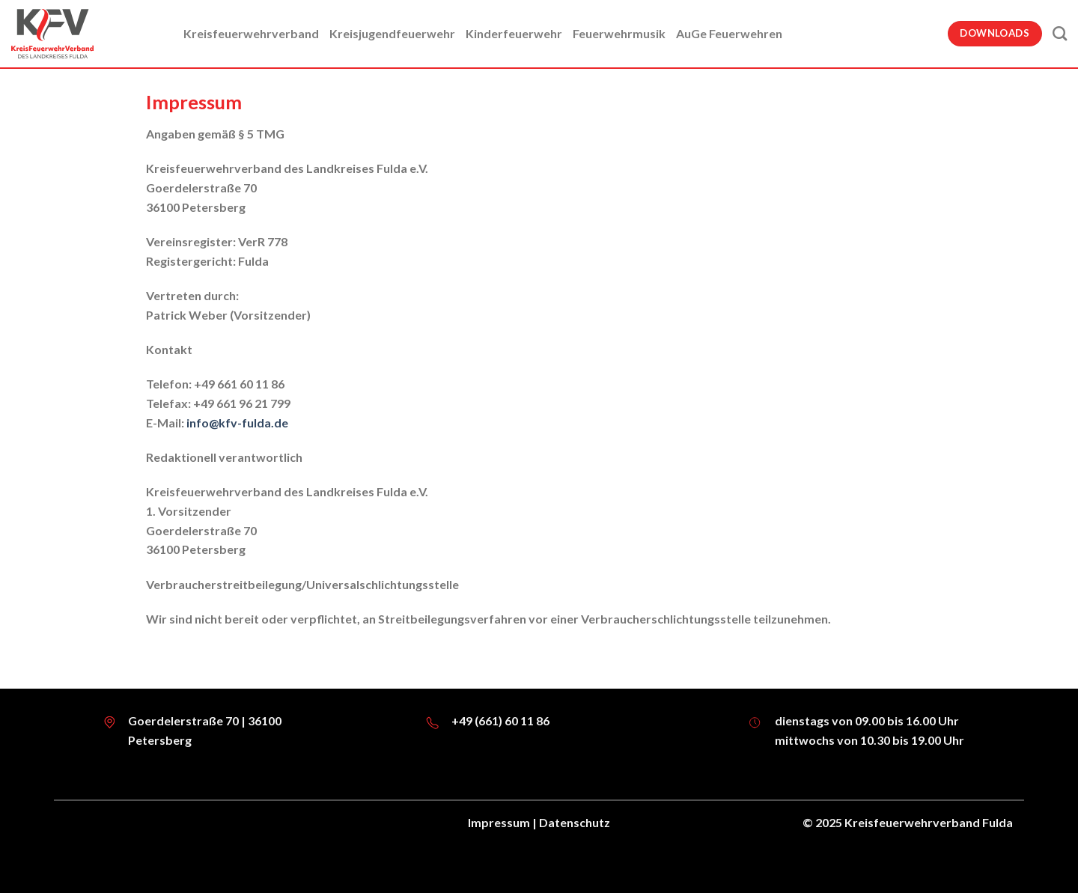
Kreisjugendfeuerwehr (392, 33)
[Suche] (1060, 33)
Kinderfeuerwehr (514, 33)
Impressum (499, 822)
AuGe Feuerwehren (729, 33)
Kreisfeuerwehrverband (251, 33)
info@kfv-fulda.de (237, 422)
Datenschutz (574, 822)
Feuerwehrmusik (619, 33)
